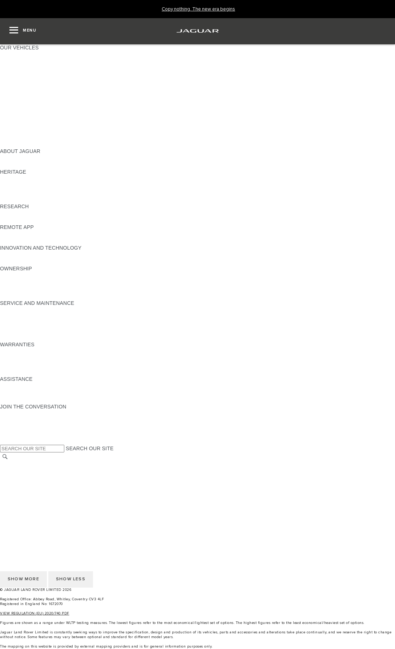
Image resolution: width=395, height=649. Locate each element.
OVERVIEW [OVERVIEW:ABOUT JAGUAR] (14, 158)
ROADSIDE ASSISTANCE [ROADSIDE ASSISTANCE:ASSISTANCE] (30, 386)
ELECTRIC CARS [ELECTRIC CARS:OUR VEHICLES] (21, 117)
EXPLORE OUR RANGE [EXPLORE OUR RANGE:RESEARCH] (28, 213)
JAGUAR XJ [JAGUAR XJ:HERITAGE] (14, 192)
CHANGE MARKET (22, 464)
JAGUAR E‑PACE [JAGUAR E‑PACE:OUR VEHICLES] (20, 61)
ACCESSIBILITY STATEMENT (35, 512)
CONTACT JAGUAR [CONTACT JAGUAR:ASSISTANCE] (23, 393)
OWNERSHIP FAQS (23, 137)
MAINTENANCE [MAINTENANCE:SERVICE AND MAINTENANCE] (19, 310)
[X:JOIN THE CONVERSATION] (5, 441)
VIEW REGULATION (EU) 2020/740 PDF (34, 613)
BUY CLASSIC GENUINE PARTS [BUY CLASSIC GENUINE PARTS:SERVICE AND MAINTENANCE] (39, 337)
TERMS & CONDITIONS (28, 478)
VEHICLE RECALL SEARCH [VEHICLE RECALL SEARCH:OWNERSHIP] (33, 289)
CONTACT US (16, 505)
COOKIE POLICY (20, 492)
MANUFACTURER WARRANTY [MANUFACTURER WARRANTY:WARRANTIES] (37, 358)
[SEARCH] (5, 456)
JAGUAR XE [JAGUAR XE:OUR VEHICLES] (14, 82)
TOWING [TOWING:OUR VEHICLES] (10, 110)
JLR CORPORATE (21, 498)
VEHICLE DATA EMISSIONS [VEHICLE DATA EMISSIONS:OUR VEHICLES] (33, 130)
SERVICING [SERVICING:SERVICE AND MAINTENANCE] (14, 317)
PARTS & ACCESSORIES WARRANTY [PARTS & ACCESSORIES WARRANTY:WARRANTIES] (46, 365)
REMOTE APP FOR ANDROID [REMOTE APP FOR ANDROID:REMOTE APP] (35, 241)
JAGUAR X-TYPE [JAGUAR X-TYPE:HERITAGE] (20, 179)
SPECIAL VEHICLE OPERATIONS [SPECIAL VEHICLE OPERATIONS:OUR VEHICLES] (40, 123)
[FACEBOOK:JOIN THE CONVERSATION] (17, 434)
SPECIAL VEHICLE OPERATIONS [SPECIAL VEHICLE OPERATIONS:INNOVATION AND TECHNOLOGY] (40, 262)
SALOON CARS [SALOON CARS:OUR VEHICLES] (18, 96)
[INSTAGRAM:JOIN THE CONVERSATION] (18, 413)
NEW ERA (12, 144)
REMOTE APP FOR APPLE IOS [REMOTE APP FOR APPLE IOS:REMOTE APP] (37, 234)
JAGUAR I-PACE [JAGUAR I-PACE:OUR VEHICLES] (20, 68)
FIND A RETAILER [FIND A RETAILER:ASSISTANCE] (21, 400)
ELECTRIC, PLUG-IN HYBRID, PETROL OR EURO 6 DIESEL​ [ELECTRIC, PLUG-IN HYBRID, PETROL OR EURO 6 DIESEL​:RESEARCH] (72, 220)
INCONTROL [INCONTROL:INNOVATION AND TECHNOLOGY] (15, 255)
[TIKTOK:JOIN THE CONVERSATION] (12, 420)
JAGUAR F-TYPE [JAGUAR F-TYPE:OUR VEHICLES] (20, 75)
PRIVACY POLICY (21, 485)
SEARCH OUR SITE (89, 448)
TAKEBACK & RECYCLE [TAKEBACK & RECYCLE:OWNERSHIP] (29, 296)
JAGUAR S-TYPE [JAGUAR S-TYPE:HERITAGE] (20, 186)
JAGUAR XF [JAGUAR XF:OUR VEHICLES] (14, 89)
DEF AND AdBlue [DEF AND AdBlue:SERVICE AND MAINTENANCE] (20, 331)
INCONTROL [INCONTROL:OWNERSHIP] (15, 282)
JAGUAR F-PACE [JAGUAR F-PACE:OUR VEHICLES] (20, 54)
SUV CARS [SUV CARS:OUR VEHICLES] (13, 103)
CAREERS (12, 471)
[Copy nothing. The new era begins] (198, 9)
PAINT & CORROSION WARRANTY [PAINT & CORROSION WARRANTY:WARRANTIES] (42, 372)
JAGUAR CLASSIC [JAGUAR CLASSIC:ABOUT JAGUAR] (22, 165)
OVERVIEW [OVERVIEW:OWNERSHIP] (14, 275)
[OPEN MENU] (23, 31)
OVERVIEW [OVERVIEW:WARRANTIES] (14, 351)
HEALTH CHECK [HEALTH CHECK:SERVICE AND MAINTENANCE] (20, 324)
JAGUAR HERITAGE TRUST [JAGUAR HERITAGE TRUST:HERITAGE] (34, 199)
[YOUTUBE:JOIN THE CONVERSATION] (15, 427)
